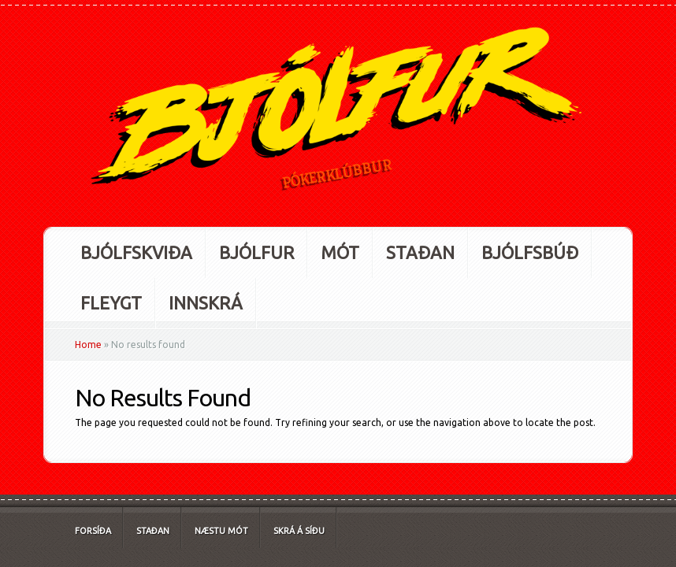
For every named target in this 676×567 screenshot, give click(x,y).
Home (88, 344)
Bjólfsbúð (529, 252)
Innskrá (206, 303)
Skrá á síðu (299, 531)
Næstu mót (221, 531)
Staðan (420, 252)
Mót (340, 252)
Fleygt (111, 303)
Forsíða (93, 531)
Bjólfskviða (136, 252)
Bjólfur (256, 252)
